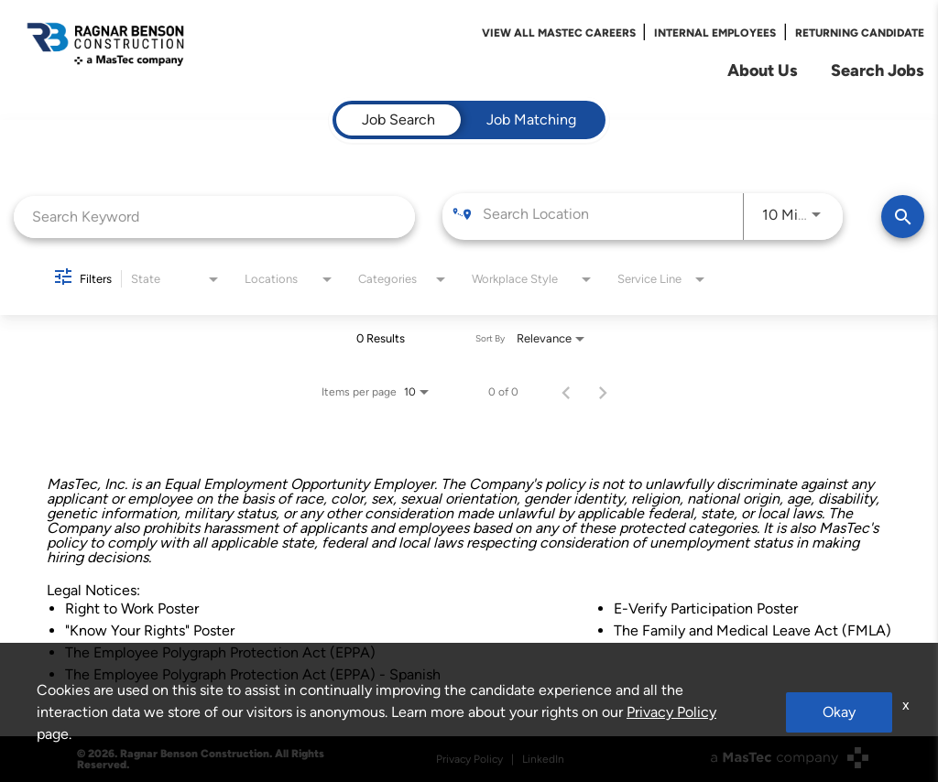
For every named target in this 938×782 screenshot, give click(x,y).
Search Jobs (877, 70)
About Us (762, 70)
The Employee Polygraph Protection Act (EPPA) (220, 652)
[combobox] (214, 216)
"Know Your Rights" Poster (149, 630)
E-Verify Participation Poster (706, 608)
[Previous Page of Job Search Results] (566, 392)
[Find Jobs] (902, 216)
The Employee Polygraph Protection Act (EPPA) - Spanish (253, 674)
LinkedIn (543, 759)
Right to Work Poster (132, 608)
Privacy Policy (469, 759)
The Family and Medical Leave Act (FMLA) (752, 630)
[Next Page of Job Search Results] (602, 392)
